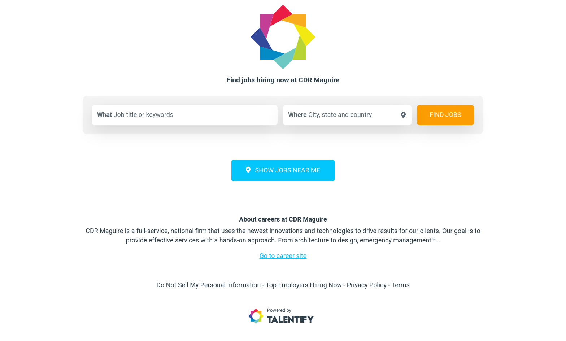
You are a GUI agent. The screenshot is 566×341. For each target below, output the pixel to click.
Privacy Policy (367, 285)
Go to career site (283, 255)
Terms (400, 285)
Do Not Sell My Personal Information (208, 285)
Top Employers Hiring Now (304, 285)
